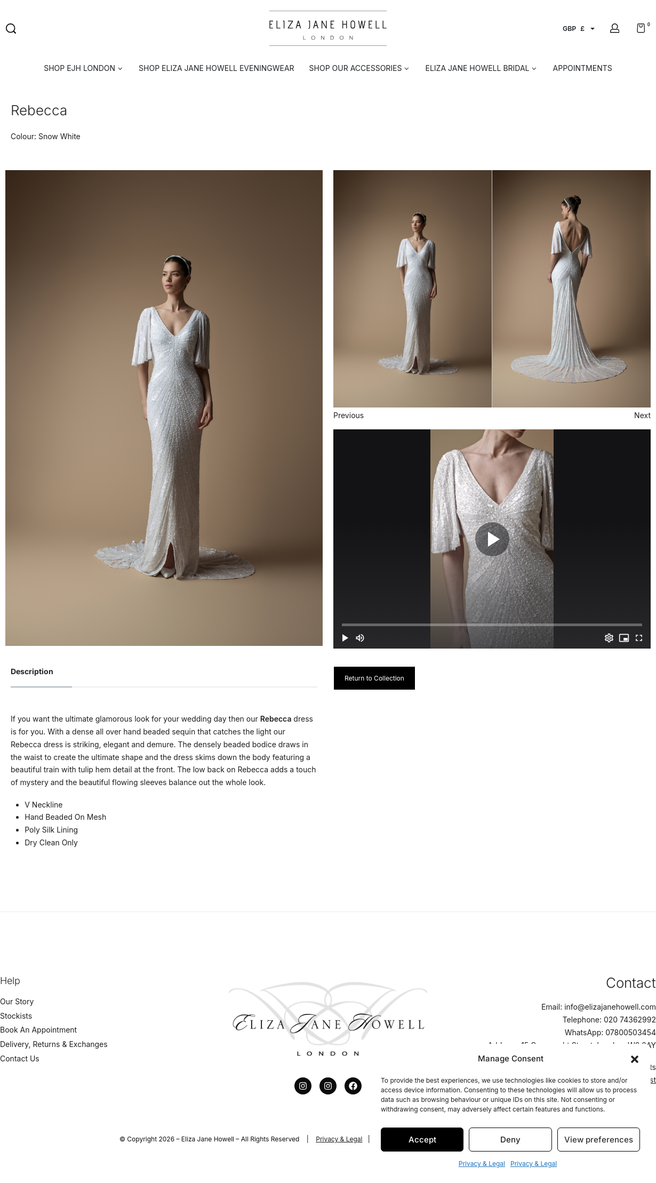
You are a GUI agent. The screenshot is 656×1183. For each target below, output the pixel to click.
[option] (164, 408)
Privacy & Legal (482, 1164)
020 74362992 (630, 1019)
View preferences (598, 1139)
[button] (634, 1058)
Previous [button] (348, 415)
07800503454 (630, 1032)
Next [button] (642, 415)
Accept (422, 1139)
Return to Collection (374, 678)
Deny (510, 1139)
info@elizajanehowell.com (610, 1006)
